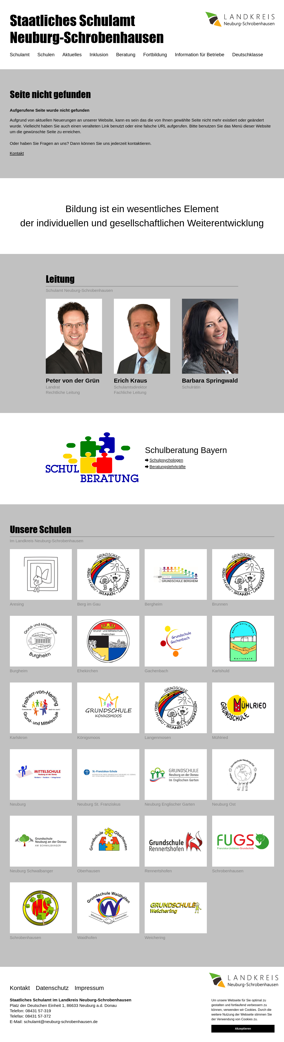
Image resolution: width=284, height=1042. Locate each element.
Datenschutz (52, 988)
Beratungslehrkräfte (168, 466)
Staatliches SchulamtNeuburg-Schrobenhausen (87, 28)
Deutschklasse (247, 54)
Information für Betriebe (199, 54)
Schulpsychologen (166, 460)
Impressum (89, 988)
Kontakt (17, 153)
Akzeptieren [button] (243, 1028)
